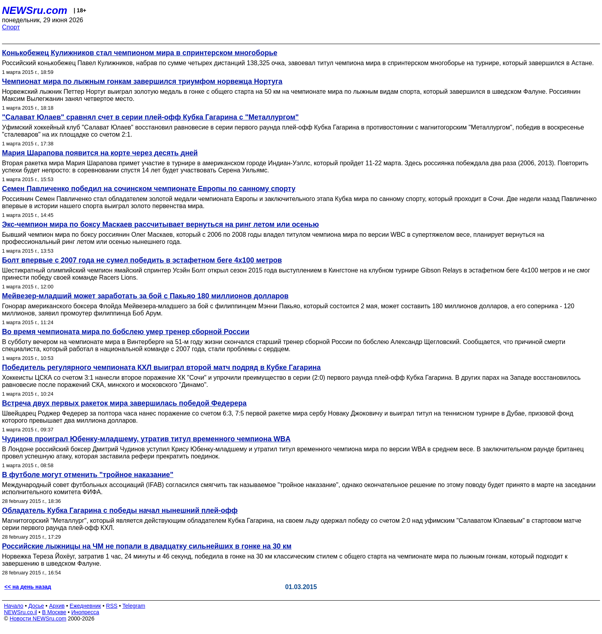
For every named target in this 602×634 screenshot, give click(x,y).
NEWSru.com (34, 10)
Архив (57, 606)
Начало (13, 606)
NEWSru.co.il (20, 612)
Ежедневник (85, 606)
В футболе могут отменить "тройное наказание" (87, 475)
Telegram (134, 606)
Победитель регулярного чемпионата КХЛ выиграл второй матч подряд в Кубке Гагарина (161, 367)
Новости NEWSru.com (38, 618)
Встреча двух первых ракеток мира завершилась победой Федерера (124, 403)
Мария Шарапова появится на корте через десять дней (100, 153)
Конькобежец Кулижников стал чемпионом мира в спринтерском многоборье (139, 53)
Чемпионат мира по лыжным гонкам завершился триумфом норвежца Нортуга (142, 81)
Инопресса (85, 612)
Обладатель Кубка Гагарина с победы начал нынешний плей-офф (120, 510)
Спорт (11, 27)
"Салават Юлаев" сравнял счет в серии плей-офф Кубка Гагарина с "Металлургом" (150, 117)
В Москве (54, 612)
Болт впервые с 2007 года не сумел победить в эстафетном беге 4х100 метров (142, 260)
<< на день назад (27, 587)
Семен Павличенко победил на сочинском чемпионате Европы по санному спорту (148, 189)
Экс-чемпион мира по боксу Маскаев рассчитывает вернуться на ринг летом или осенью (160, 224)
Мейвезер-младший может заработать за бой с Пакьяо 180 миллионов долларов (145, 296)
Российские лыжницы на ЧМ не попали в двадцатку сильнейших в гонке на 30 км (146, 546)
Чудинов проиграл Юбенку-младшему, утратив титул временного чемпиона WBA (146, 439)
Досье (36, 606)
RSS (111, 606)
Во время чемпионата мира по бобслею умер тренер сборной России (125, 332)
